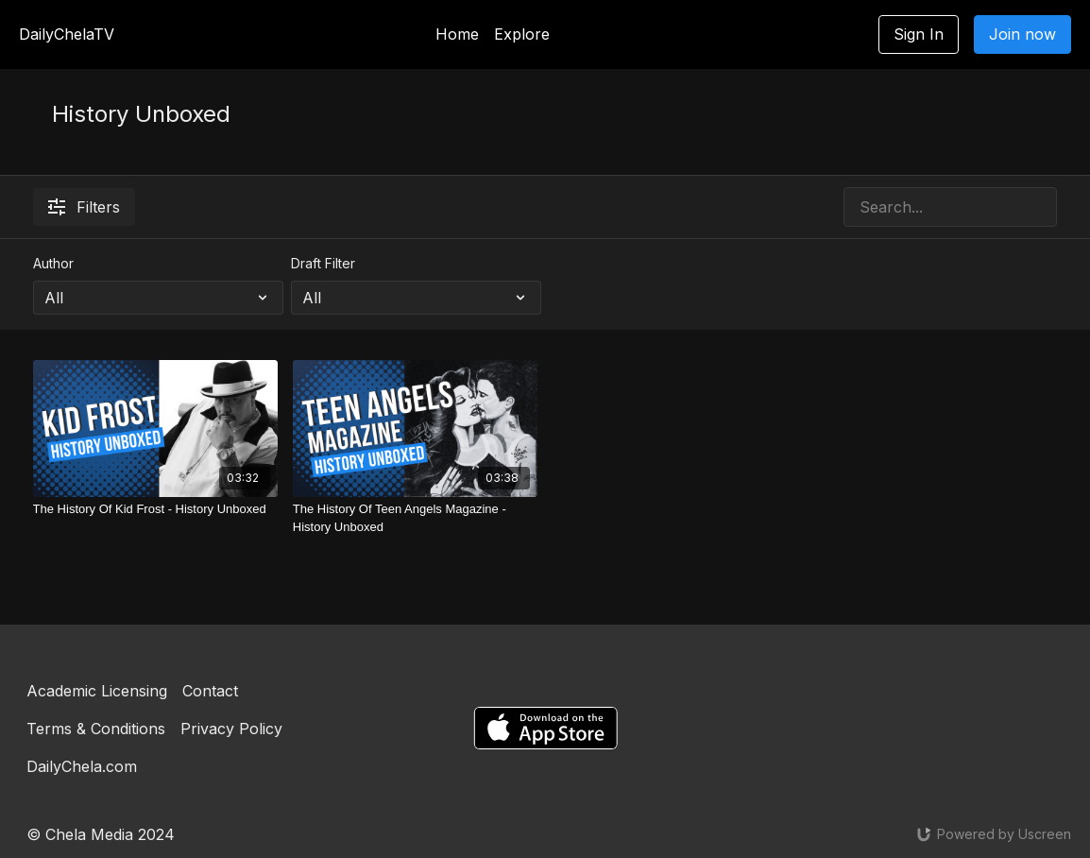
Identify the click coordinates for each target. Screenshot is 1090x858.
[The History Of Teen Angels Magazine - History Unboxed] (415, 518)
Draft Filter (323, 263)
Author (53, 263)
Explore (522, 34)
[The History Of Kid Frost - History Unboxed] (155, 509)
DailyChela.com (81, 766)
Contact (210, 690)
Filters (84, 206)
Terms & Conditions (95, 728)
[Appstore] (545, 728)
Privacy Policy (231, 728)
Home (457, 34)
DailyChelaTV (66, 34)
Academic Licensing (96, 690)
